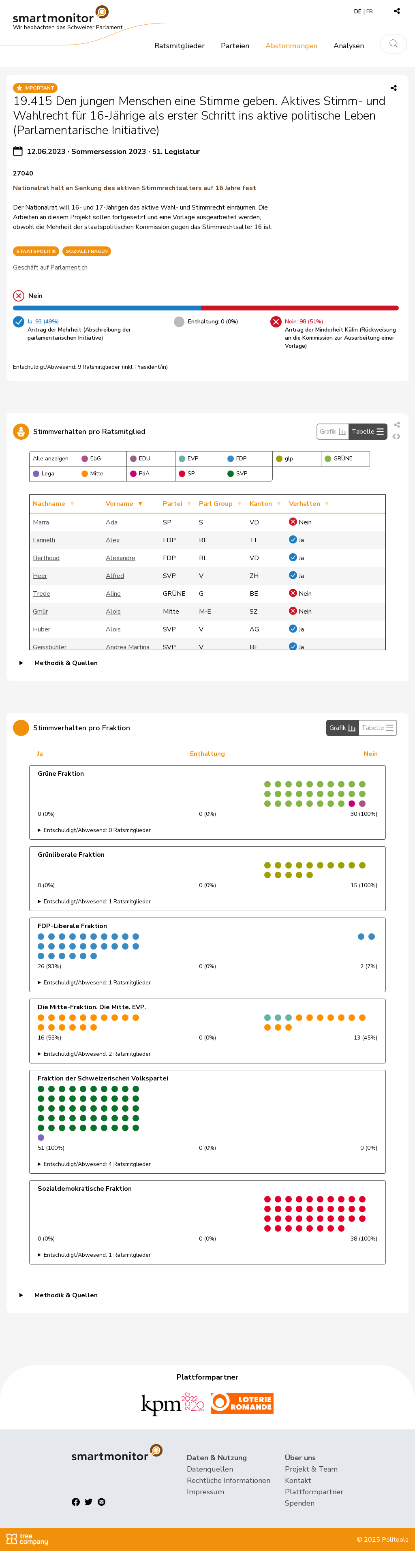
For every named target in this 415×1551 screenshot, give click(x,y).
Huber (41, 629)
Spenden (299, 1503)
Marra (41, 522)
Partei (172, 503)
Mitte (92, 473)
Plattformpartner (314, 1492)
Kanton (261, 503)
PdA (140, 473)
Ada (112, 522)
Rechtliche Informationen (228, 1480)
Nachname (49, 503)
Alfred (115, 575)
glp (284, 458)
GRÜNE (339, 458)
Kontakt (298, 1480)
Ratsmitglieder (179, 46)
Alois (113, 611)
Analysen (349, 46)
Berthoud (46, 558)
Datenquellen (210, 1469)
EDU (140, 458)
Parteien (235, 46)
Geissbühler (49, 647)
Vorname (119, 503)
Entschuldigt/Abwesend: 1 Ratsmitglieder (97, 901)
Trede (41, 593)
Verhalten (304, 503)
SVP (237, 473)
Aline (113, 593)
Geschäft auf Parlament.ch (50, 267)
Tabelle (368, 431)
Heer (40, 575)
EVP (188, 458)
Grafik (333, 431)
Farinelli (44, 540)
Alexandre (120, 558)
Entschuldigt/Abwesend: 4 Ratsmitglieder (97, 1164)
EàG (91, 458)
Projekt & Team (311, 1469)
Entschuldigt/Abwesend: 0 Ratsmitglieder (97, 830)
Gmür (40, 611)
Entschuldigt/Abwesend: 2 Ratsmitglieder (97, 1054)
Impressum (205, 1492)
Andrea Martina (128, 647)
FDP (236, 458)
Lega (43, 473)
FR (369, 11)
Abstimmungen (291, 46)
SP (187, 473)
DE (358, 11)
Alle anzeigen (50, 458)
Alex (113, 540)
